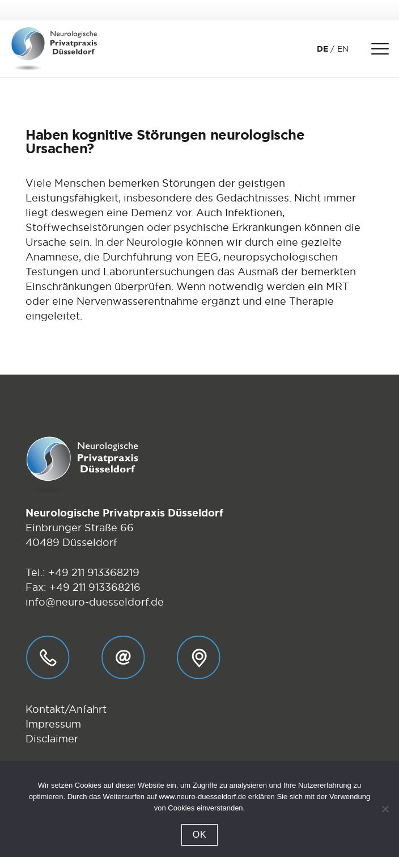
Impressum (53, 724)
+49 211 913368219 (93, 572)
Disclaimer (52, 738)
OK (200, 834)
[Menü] (380, 49)
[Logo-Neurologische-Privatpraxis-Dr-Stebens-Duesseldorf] (54, 49)
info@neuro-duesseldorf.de (95, 601)
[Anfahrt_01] (198, 657)
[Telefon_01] (48, 657)
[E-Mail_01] (123, 657)
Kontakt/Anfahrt (66, 709)
